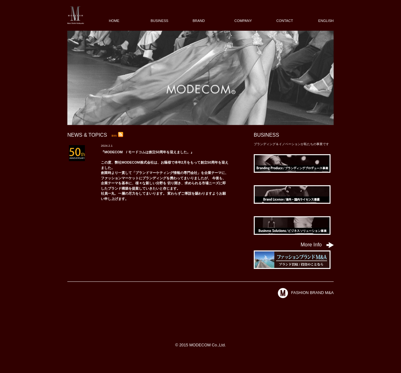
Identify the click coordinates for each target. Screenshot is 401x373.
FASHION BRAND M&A (306, 292)
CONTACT (284, 21)
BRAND (199, 21)
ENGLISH (326, 21)
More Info (317, 244)
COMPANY (243, 21)
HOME (114, 21)
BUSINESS (160, 21)
